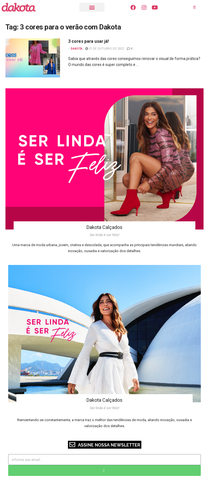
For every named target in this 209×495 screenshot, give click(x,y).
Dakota (76, 48)
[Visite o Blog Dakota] (21, 7)
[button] (91, 7)
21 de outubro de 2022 (104, 48)
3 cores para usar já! (88, 41)
